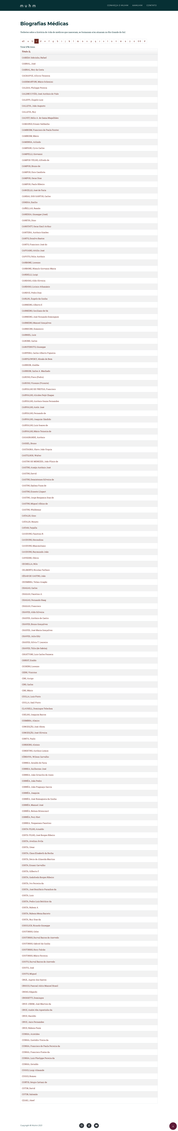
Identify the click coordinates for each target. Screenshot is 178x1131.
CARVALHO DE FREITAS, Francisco (39, 389)
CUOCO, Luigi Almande (33, 1070)
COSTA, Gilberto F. (30, 871)
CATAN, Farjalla (29, 527)
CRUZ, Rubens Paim (31, 1028)
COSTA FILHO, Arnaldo (33, 829)
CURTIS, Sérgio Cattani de (34, 1082)
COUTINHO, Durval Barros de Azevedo (40, 937)
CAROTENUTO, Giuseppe (34, 347)
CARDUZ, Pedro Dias (31, 292)
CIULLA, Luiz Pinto (31, 696)
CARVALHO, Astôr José (33, 407)
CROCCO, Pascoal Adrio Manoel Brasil (40, 986)
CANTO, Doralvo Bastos (33, 238)
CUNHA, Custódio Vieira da (35, 1040)
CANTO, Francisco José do (34, 244)
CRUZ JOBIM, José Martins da (36, 1004)
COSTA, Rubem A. (30, 907)
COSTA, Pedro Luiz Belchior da (36, 901)
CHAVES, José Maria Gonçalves (37, 630)
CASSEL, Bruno (29, 443)
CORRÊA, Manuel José (32, 805)
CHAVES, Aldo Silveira (33, 612)
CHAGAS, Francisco (31, 606)
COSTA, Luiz (28, 895)
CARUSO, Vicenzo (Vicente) (35, 383)
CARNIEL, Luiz (29, 335)
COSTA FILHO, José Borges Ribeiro (38, 835)
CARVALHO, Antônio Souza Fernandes (40, 401)
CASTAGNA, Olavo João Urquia (37, 449)
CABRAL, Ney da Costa (33, 69)
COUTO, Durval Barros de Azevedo (38, 961)
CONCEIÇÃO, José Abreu (33, 726)
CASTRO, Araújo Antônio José (36, 467)
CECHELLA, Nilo (30, 564)
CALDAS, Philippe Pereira (34, 87)
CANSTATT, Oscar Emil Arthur (36, 226)
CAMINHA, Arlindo (31, 142)
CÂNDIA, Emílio (29, 202)
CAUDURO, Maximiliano (34, 546)
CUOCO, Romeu (29, 1076)
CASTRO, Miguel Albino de (35, 503)
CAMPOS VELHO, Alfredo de (35, 160)
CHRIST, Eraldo (29, 660)
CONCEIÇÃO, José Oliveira (34, 732)
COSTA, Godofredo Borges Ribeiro (38, 877)
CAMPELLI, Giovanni (32, 154)
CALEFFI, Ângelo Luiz (32, 100)
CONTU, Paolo (28, 738)
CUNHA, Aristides (31, 1034)
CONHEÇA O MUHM (117, 6)
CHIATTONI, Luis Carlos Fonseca (37, 654)
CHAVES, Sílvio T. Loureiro (35, 642)
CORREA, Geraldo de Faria (34, 763)
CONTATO (151, 6)
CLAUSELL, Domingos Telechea (37, 708)
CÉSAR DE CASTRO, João (34, 576)
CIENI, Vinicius (29, 672)
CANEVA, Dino (29, 220)
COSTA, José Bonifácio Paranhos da (39, 889)
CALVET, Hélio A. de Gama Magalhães (40, 118)
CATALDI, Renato (30, 521)
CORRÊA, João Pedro (32, 781)
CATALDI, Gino (29, 515)
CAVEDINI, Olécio (30, 558)
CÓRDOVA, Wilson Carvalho (35, 756)
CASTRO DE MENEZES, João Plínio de (40, 461)
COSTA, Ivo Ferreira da (33, 883)
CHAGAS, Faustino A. (32, 594)
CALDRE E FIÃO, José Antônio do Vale (40, 93)
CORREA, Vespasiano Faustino (36, 823)
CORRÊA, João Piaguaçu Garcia (37, 787)
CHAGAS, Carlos (29, 588)
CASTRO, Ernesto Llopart (34, 491)
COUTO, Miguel (29, 973)
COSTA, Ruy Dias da (31, 919)
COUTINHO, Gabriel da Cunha (36, 943)
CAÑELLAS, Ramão (31, 208)
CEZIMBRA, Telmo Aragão (34, 582)
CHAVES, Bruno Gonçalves (35, 624)
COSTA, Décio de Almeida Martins (38, 859)
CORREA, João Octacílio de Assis (37, 775)
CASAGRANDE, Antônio (33, 437)
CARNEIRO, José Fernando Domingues (40, 316)
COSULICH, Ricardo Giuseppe (36, 925)
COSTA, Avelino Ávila (32, 841)
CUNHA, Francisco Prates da (36, 1052)
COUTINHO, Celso (30, 931)
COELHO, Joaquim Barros (34, 714)
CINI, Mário (27, 690)
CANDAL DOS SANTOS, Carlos (36, 196)
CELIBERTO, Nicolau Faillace (36, 570)
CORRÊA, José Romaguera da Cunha (39, 799)
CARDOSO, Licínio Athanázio (36, 286)
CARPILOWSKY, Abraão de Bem (37, 359)
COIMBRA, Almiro (30, 720)
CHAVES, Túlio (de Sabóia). (35, 648)
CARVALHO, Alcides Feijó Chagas (38, 395)
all (23, 41)
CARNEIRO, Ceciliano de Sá (35, 310)
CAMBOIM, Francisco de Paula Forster (40, 130)
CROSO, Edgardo (29, 992)
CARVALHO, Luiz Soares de (35, 425)
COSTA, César (28, 847)
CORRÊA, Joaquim (31, 793)
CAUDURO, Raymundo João (35, 552)
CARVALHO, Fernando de (34, 413)
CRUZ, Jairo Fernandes (33, 1022)
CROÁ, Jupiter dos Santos (34, 979)
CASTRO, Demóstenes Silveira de (38, 479)
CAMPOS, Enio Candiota (33, 172)
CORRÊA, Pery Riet (31, 817)
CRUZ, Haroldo (29, 1016)
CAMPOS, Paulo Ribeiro (33, 184)
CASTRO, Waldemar (31, 509)
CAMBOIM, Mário (30, 136)
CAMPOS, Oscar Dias (32, 178)
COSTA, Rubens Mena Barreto (36, 913)
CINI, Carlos (27, 684)
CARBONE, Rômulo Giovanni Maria (39, 268)
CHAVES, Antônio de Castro (35, 618)
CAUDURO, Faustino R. (33, 533)
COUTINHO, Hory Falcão (33, 949)
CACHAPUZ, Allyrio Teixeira (36, 75)
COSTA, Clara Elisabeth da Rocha (37, 853)
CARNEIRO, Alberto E (32, 304)
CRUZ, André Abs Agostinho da (37, 1010)
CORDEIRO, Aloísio (31, 744)
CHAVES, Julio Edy (31, 636)
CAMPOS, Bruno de (31, 166)
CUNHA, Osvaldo (30, 1064)
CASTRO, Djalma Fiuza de (34, 485)
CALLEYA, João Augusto (33, 106)
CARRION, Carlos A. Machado (36, 371)
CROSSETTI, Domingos (33, 998)
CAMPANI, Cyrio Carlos (33, 148)
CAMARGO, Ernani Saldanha (35, 124)
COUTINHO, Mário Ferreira (35, 955)
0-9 (139, 41)
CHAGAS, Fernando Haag (34, 600)
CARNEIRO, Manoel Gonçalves (36, 323)
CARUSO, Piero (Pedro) (33, 377)
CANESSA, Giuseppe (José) (35, 214)
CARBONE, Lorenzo (31, 262)
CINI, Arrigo (27, 678)
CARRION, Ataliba (30, 365)
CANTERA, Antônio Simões (35, 232)
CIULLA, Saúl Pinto (31, 702)
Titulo (26, 51)
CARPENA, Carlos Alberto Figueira (38, 353)
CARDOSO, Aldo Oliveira (33, 280)
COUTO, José (28, 967)
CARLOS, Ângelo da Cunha (34, 298)
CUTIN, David (28, 1088)
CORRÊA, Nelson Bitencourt (35, 811)
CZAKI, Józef (28, 1100)
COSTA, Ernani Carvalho (33, 865)
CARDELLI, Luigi (30, 274)
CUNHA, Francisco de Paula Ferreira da (41, 1046)
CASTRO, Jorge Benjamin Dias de (38, 497)
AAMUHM (137, 6)
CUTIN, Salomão (30, 1094)
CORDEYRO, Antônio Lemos (35, 750)
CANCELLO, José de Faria (34, 190)
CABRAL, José (29, 63)
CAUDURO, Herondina (32, 540)
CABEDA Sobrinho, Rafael (34, 57)
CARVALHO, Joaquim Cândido (36, 419)
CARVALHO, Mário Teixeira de (36, 431)
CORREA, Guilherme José (34, 769)
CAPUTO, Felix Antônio (33, 256)
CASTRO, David (29, 473)
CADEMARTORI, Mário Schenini (37, 81)
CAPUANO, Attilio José (33, 250)
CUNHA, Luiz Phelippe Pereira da (38, 1058)
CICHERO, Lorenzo (30, 666)
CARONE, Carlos (29, 341)
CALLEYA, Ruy (29, 112)
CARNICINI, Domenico (32, 329)
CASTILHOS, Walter (31, 455)
